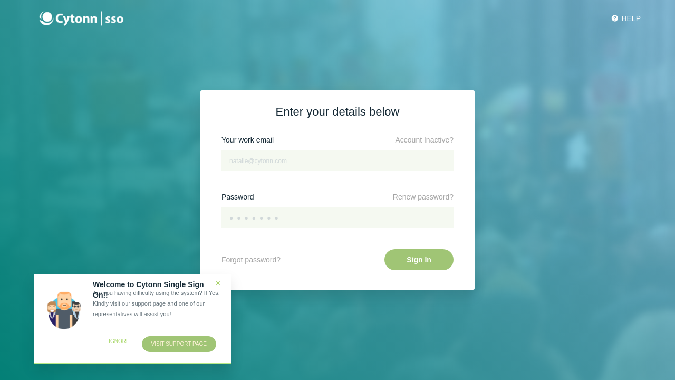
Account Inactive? (424, 140)
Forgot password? (251, 259)
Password (237, 197)
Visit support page (179, 344)
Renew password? (423, 197)
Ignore (119, 341)
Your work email (247, 140)
